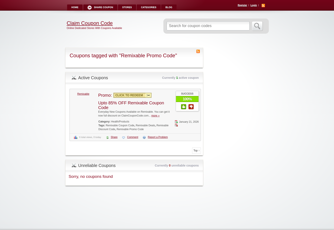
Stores (127, 7)
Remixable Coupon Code (120, 125)
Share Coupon (103, 7)
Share (114, 137)
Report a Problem (158, 137)
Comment (132, 137)
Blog (169, 7)
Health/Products (120, 121)
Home (74, 7)
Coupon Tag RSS (198, 51)
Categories (148, 7)
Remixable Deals (145, 125)
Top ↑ (196, 150)
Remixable (83, 93)
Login (253, 5)
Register (242, 5)
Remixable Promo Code (130, 129)
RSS (263, 5)
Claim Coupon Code (90, 23)
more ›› (155, 115)
